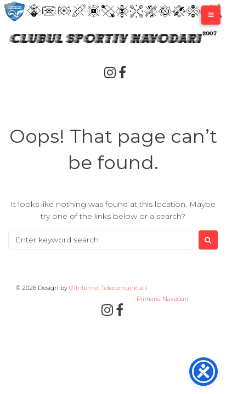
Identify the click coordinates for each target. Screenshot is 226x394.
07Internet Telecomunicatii (108, 288)
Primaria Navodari (161, 299)
